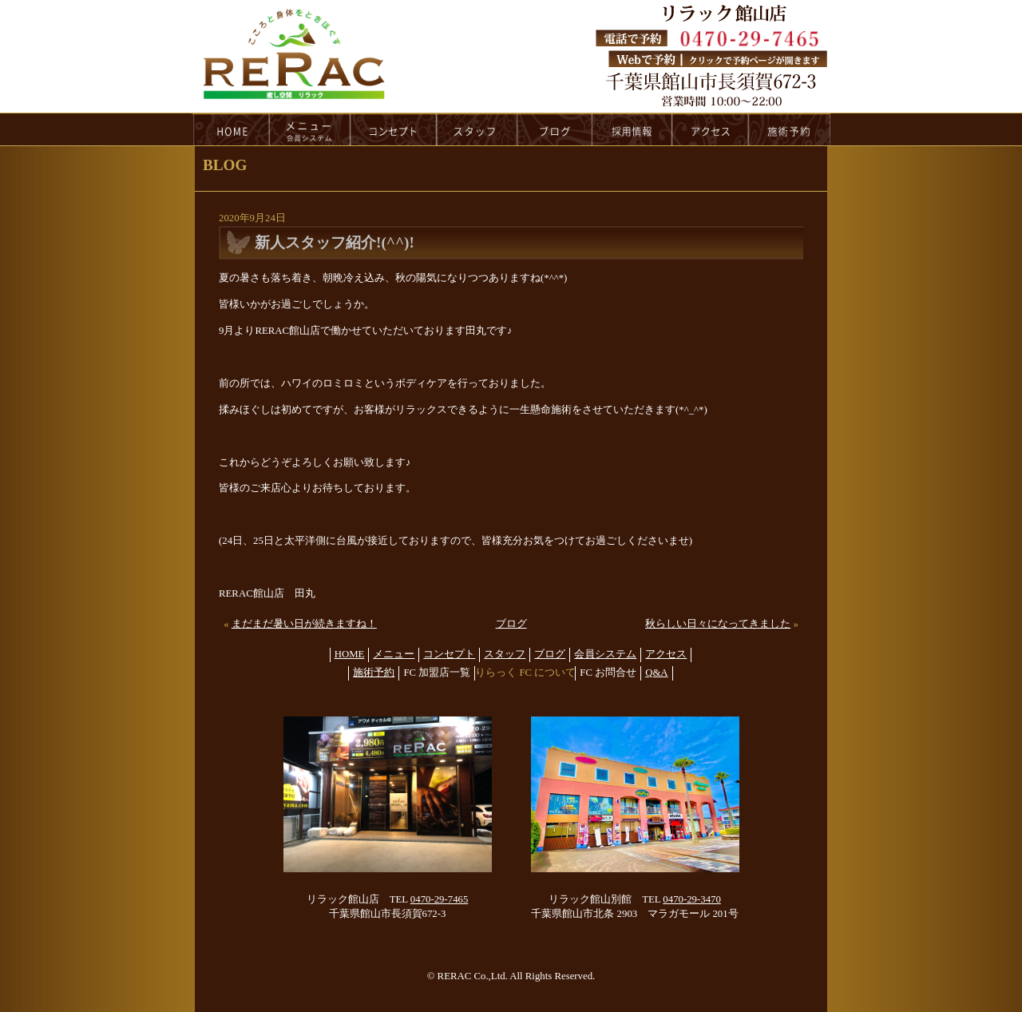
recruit (632, 129)
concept (394, 129)
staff (477, 129)
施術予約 (373, 672)
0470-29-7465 (439, 899)
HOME (231, 129)
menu (310, 129)
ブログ (511, 623)
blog (555, 129)
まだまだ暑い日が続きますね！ (304, 623)
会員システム (605, 654)
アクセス (666, 654)
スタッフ (504, 654)
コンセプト (449, 654)
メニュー (393, 654)
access (710, 129)
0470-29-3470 (692, 899)
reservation (789, 129)
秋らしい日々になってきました (717, 623)
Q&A (656, 672)
